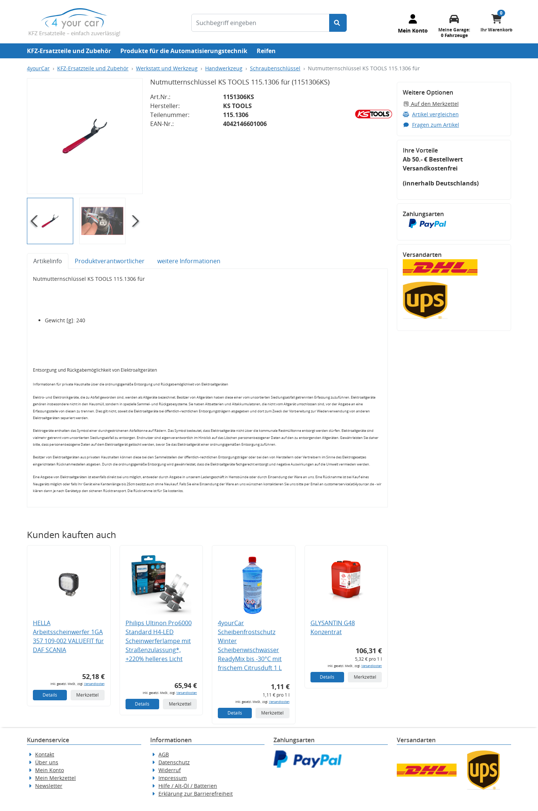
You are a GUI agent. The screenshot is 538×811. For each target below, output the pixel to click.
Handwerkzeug (223, 68)
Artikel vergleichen (431, 114)
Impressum (172, 777)
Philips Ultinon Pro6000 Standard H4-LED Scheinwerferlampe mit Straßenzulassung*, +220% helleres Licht (159, 641)
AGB (163, 754)
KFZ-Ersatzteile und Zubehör (69, 51)
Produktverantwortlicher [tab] (110, 261)
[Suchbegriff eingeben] (260, 23)
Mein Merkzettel (55, 777)
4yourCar (38, 68)
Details (50, 695)
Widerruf (169, 770)
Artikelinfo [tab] (47, 261)
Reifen (266, 51)
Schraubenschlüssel (275, 68)
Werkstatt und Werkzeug (167, 68)
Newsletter (48, 785)
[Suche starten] (338, 23)
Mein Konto (49, 770)
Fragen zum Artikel (431, 124)
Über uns (46, 762)
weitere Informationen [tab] (188, 261)
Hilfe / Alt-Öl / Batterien (187, 785)
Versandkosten (94, 684)
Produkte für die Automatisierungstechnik (183, 51)
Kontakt (44, 754)
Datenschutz (174, 762)
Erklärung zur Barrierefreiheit (195, 793)
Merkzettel (87, 695)
